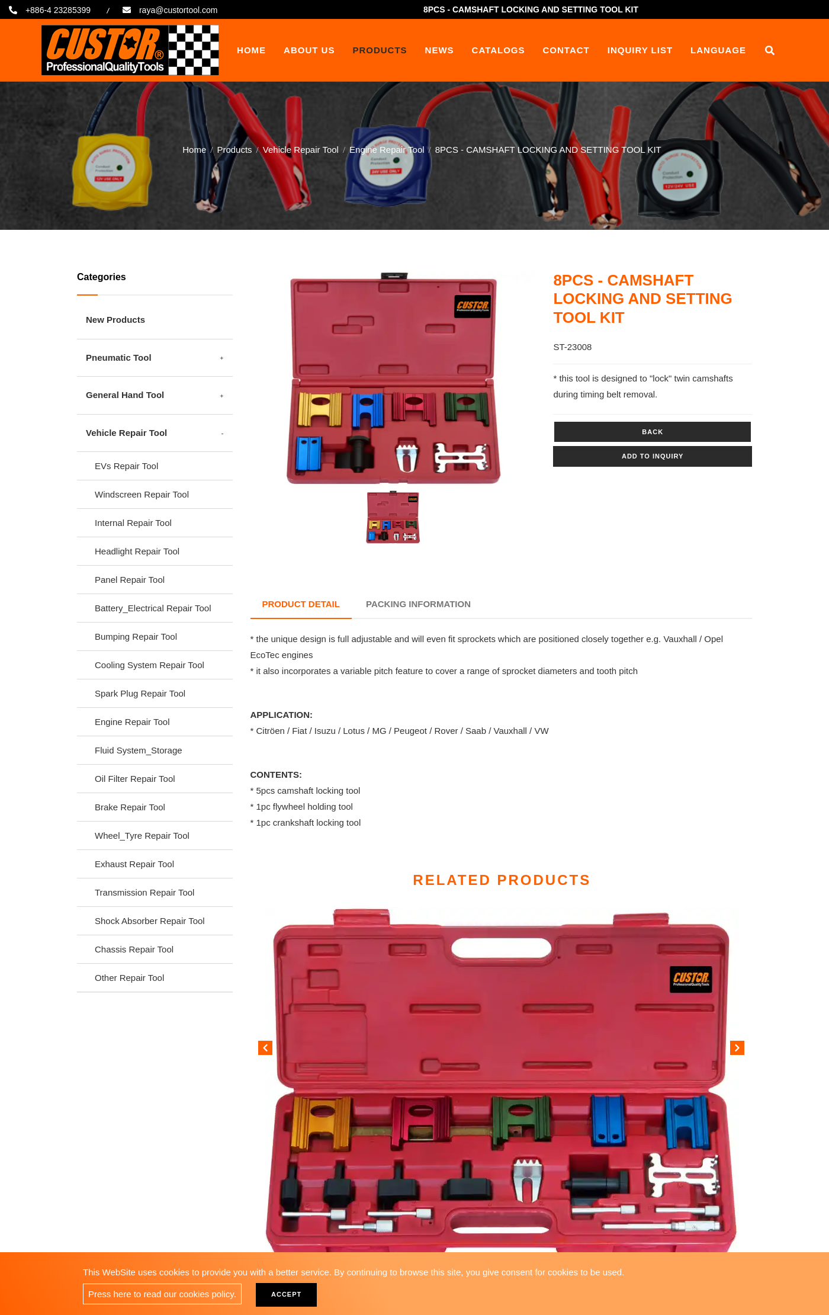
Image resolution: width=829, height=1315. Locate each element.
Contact (566, 50)
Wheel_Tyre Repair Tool (142, 835)
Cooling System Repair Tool (149, 665)
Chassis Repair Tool (134, 949)
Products (379, 50)
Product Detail (301, 604)
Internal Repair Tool (133, 523)
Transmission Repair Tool (144, 892)
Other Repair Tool (129, 978)
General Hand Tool (125, 395)
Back (652, 431)
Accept (286, 1294)
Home (251, 50)
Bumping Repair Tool (136, 636)
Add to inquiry (652, 456)
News (439, 50)
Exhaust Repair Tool (134, 864)
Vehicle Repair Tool (301, 149)
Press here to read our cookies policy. (162, 1294)
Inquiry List (640, 50)
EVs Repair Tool (126, 466)
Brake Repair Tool (130, 807)
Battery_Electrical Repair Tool (153, 608)
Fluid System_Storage (138, 750)
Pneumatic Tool (119, 357)
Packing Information (418, 604)
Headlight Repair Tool (137, 551)
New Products (115, 320)
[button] (737, 1050)
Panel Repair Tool (130, 580)
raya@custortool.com (178, 10)
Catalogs (498, 50)
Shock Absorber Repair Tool (150, 921)
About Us (309, 50)
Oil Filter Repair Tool (135, 779)
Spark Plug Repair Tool (140, 693)
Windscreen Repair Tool (142, 494)
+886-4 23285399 (58, 10)
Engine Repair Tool (386, 149)
